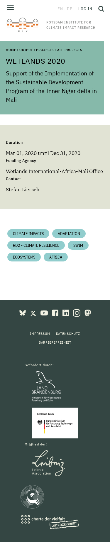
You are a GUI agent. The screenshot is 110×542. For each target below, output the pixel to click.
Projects (45, 50)
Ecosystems (24, 257)
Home (11, 50)
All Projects (69, 50)
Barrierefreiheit (55, 342)
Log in (85, 8)
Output (26, 50)
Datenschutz (68, 333)
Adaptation (69, 233)
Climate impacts (28, 233)
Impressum (40, 333)
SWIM (78, 245)
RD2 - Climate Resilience (36, 245)
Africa (55, 257)
